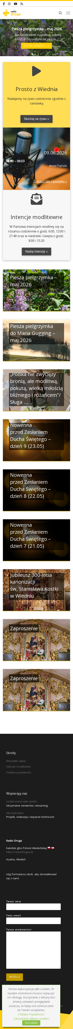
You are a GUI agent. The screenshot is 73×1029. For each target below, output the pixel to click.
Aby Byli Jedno (15, 813)
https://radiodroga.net (19, 852)
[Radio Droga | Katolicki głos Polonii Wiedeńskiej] (11, 12)
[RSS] (21, 4)
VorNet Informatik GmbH (21, 801)
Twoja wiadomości (33, 948)
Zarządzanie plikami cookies (31, 1018)
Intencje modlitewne (18, 766)
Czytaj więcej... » (36, 45)
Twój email (33, 919)
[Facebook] (4, 4)
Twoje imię (33, 905)
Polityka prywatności (18, 772)
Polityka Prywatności (31, 1014)
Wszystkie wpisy (16, 761)
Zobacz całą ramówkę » (50, 181)
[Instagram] (9, 4)
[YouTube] (15, 4)
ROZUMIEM (31, 1023)
